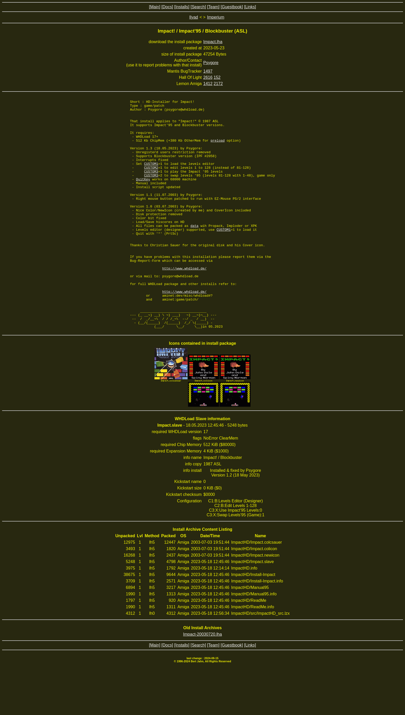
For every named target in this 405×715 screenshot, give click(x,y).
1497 (208, 71)
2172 (218, 83)
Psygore (211, 62)
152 (217, 77)
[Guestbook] (232, 7)
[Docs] (167, 7)
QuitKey (143, 195)
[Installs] (182, 7)
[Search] (198, 7)
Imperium (215, 17)
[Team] (213, 7)
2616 (208, 77)
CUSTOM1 (151, 176)
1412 (208, 83)
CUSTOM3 (151, 186)
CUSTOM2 (151, 181)
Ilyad (193, 17)
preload (218, 149)
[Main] (154, 7)
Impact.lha (212, 42)
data (194, 251)
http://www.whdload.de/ (184, 302)
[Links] (250, 7)
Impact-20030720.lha (202, 680)
